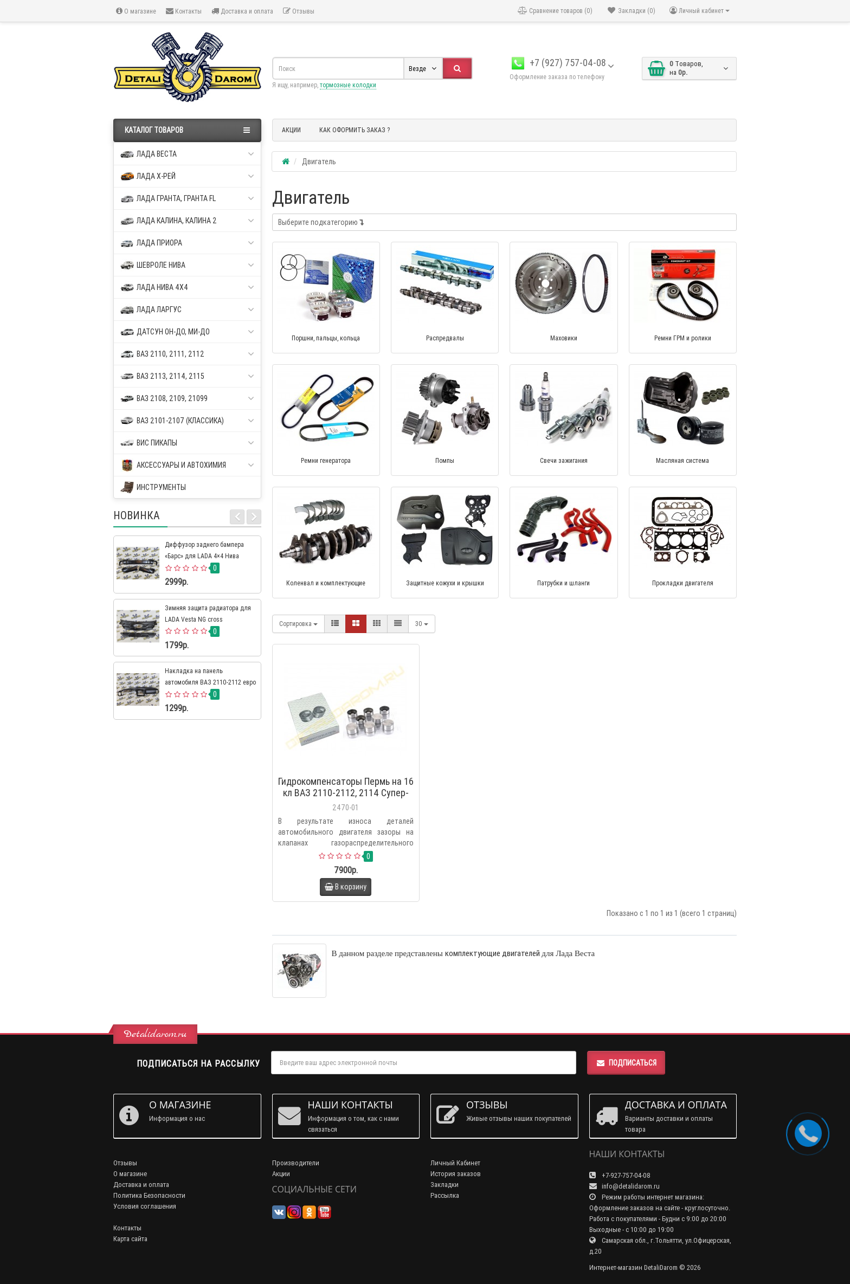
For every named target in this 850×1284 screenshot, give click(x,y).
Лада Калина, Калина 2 (187, 221)
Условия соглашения (144, 1206)
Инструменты (153, 487)
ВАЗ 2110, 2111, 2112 (187, 354)
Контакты (184, 11)
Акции (281, 1173)
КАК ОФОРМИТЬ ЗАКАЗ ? (354, 130)
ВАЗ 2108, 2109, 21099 (187, 398)
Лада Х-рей (187, 176)
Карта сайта (130, 1238)
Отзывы (298, 11)
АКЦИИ (291, 130)
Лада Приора (187, 243)
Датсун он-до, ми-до (187, 332)
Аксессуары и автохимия (187, 465)
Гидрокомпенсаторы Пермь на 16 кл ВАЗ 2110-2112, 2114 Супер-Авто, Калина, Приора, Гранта (346, 792)
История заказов (455, 1173)
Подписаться (626, 1063)
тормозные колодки (348, 85)
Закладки (444, 1184)
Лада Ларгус (187, 310)
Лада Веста (187, 154)
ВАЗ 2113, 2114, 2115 (187, 376)
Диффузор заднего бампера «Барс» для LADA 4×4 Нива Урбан (204, 555)
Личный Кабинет (455, 1162)
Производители (295, 1162)
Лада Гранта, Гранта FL (187, 198)
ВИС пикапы (187, 443)
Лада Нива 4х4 (187, 287)
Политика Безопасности (149, 1195)
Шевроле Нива (187, 265)
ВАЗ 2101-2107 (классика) (187, 421)
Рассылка (444, 1195)
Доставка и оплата (242, 11)
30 (421, 624)
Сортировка (298, 624)
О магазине (136, 11)
